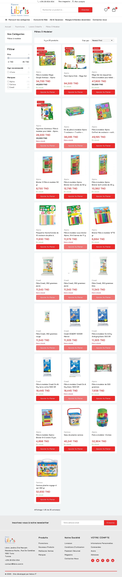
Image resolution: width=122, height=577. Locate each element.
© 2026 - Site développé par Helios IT (21, 574)
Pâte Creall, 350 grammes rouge (46, 335)
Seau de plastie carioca (73, 435)
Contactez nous (100, 20)
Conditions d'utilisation (74, 547)
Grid (38, 40)
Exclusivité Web (41, 20)
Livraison (68, 543)
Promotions (43, 543)
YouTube (97, 560)
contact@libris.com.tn (14, 564)
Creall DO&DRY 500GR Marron (73, 335)
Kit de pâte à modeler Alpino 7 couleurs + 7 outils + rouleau (75, 131)
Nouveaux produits (46, 547)
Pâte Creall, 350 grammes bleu (102, 284)
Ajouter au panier (47, 92)
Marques (42, 555)
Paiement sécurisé (72, 551)
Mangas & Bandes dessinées (78, 20)
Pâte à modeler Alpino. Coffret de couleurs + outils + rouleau (103, 131)
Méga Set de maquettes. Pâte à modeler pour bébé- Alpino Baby (103, 76)
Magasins (69, 555)
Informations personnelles (102, 543)
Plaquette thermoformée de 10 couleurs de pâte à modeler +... (47, 234)
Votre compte (100, 537)
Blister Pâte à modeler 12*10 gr (103, 234)
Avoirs (93, 551)
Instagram (107, 560)
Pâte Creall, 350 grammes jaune (46, 284)
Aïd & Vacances (56, 20)
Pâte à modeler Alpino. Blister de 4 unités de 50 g (75, 183)
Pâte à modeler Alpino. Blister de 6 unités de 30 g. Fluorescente (103, 183)
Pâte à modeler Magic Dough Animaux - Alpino (45, 76)
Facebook (92, 560)
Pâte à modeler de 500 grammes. (101, 385)
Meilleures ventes (46, 551)
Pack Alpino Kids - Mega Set (75, 76)
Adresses (95, 555)
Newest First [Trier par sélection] (102, 40)
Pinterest (102, 560)
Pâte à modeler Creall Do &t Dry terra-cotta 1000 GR (47, 385)
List (42, 40)
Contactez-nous (72, 559)
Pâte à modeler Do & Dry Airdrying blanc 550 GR (102, 335)
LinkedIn (112, 560)
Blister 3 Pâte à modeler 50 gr (47, 183)
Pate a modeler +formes (102, 435)
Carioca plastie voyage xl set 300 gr (46, 486)
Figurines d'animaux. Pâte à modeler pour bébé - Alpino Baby (47, 130)
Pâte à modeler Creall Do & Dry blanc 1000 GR (75, 385)
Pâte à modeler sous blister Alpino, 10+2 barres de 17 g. (75, 234)
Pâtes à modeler (14, 38)
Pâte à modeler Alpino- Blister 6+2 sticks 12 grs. (46, 436)
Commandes (96, 547)
